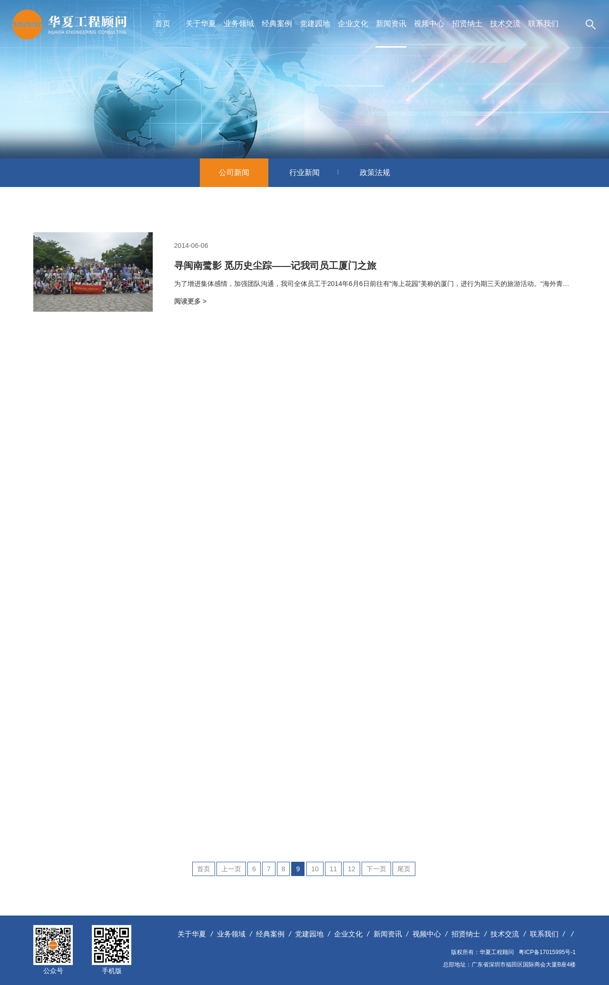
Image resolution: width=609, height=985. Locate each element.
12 (351, 869)
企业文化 (353, 24)
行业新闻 (313, 172)
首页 (162, 24)
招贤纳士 (467, 24)
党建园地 (315, 24)
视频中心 (429, 24)
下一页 (376, 869)
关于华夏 (201, 24)
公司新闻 (243, 172)
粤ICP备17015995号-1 (547, 952)
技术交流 (505, 24)
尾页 (404, 869)
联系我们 (543, 24)
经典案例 (277, 24)
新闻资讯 (391, 24)
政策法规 (375, 172)
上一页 (231, 869)
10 (315, 869)
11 (333, 869)
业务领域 (239, 24)
